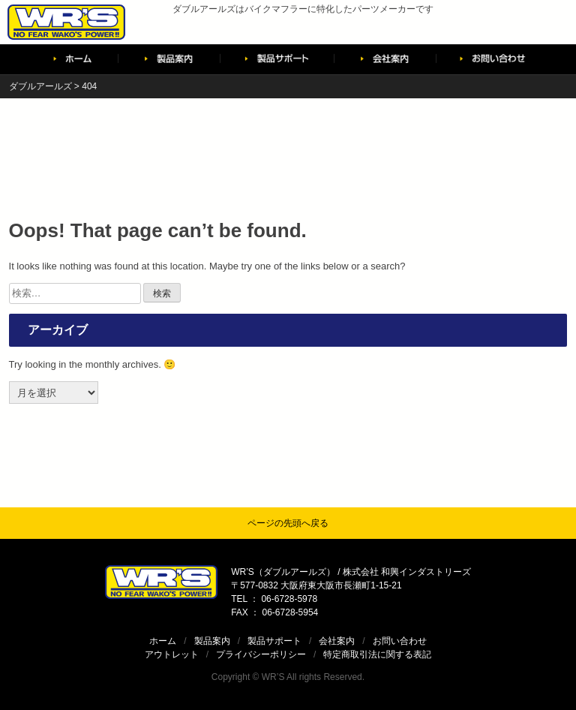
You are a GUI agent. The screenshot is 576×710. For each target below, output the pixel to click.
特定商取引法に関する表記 (377, 654)
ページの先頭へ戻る (288, 523)
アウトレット (172, 654)
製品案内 (212, 641)
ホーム (162, 641)
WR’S (273, 677)
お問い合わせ (400, 641)
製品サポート (275, 641)
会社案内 (337, 641)
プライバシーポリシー (261, 654)
